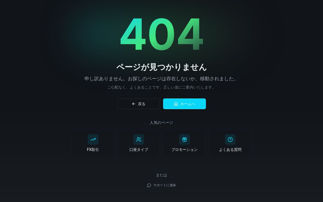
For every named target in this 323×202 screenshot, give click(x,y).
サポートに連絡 (161, 186)
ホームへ (184, 103)
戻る (138, 103)
